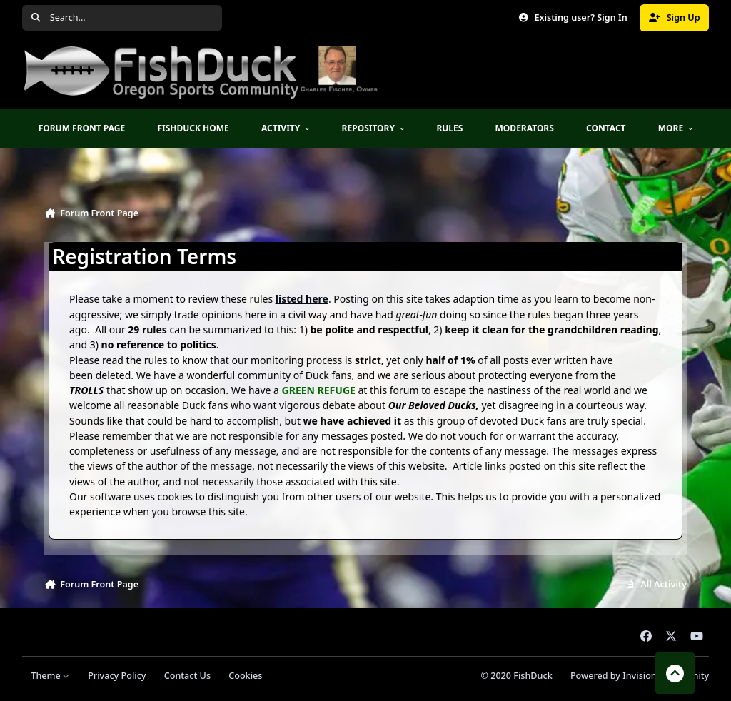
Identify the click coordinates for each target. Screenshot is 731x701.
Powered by (639, 676)
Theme (50, 676)
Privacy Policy (117, 676)
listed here (302, 299)
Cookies (245, 676)
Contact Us (187, 676)
